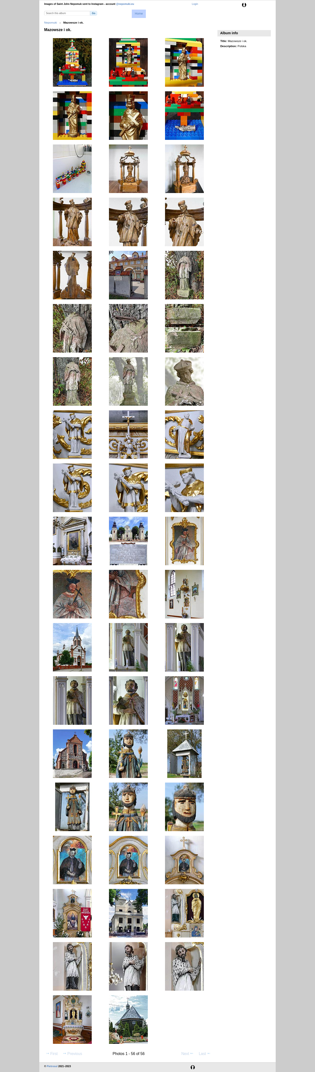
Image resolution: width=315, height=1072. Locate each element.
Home (139, 13)
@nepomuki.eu (125, 4)
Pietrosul (52, 1066)
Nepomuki (50, 22)
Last (205, 1053)
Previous (72, 1053)
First (52, 1053)
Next (187, 1053)
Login (195, 4)
